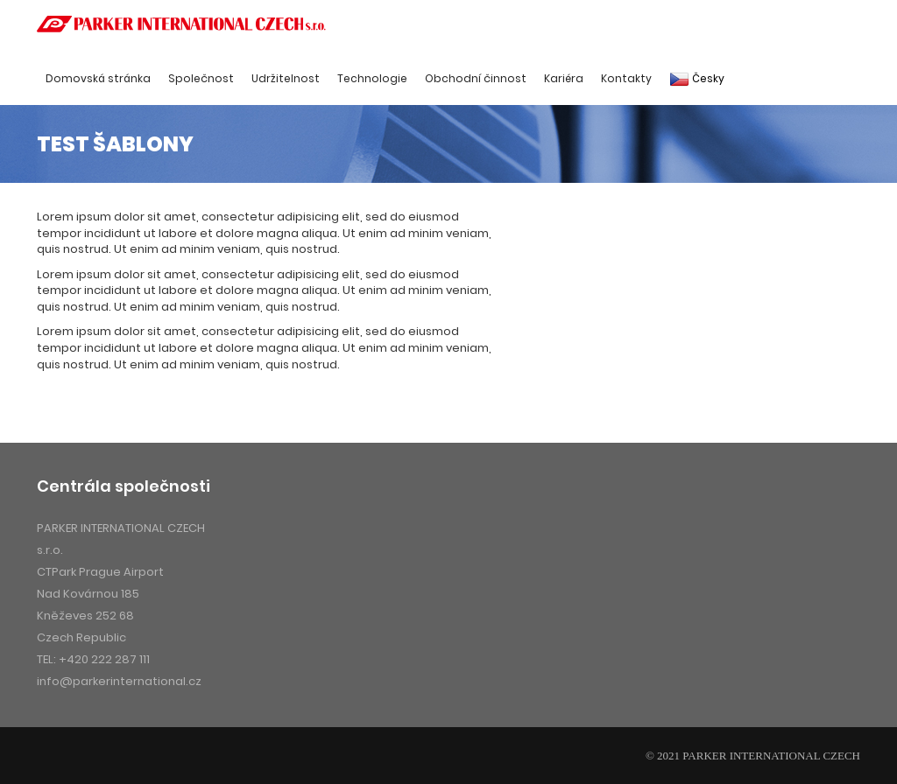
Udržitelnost (285, 78)
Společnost (201, 78)
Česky (696, 79)
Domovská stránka (98, 78)
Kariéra (563, 78)
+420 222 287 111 (104, 659)
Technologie (372, 78)
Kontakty (626, 78)
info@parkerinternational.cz (119, 681)
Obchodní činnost (475, 78)
